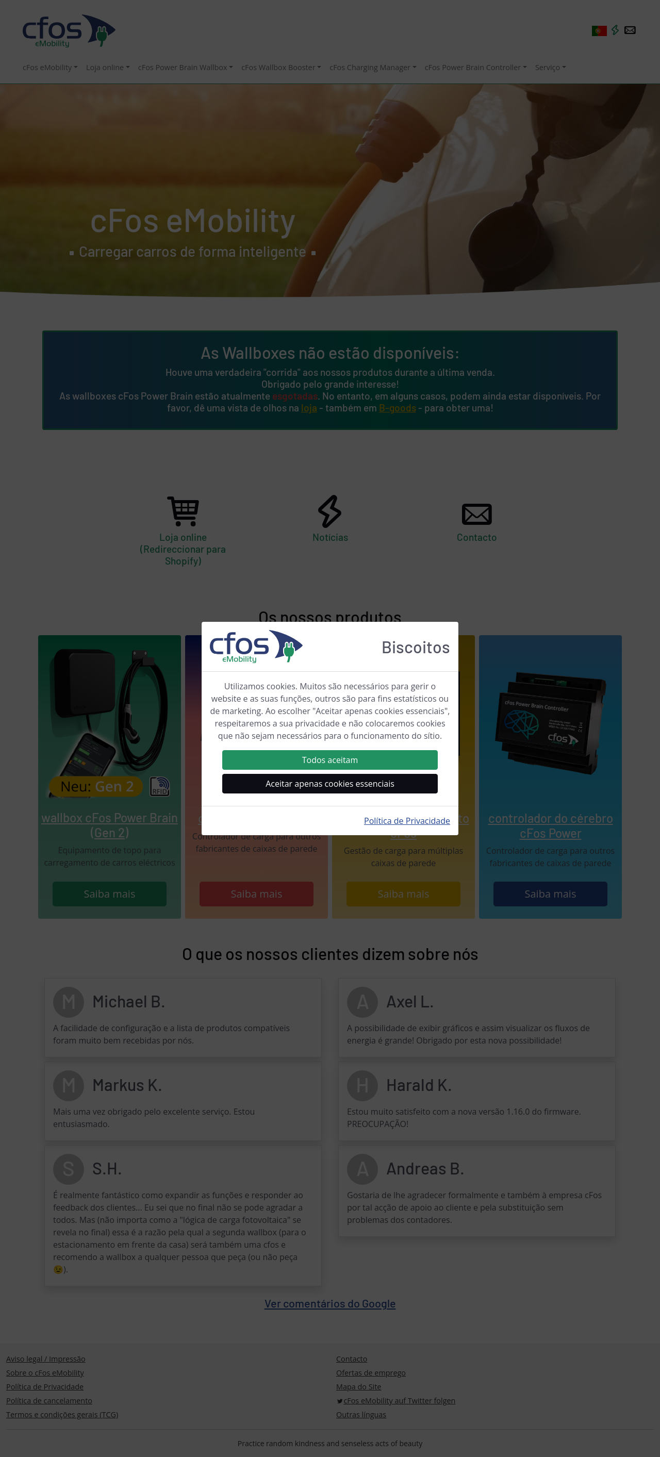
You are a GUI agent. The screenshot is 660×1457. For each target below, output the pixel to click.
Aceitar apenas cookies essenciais (330, 783)
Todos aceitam (330, 760)
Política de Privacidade (407, 820)
